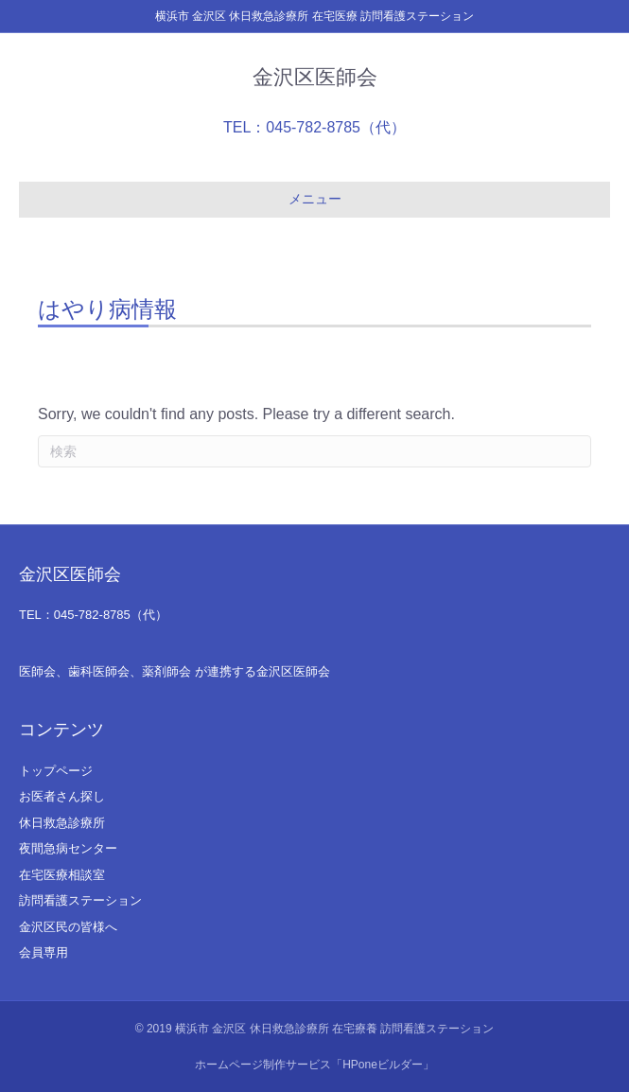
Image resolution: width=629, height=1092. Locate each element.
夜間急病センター (68, 848)
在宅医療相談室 (62, 875)
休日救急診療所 (62, 823)
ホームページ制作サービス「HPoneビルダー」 (314, 1064)
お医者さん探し (62, 796)
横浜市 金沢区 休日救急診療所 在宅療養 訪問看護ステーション (334, 1028)
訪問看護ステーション (80, 900)
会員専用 (43, 952)
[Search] (314, 451)
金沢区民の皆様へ (68, 927)
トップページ (56, 771)
